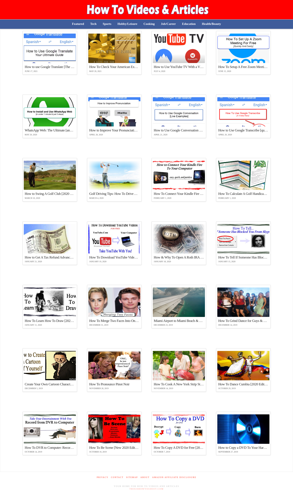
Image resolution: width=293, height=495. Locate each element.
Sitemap (132, 477)
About (144, 477)
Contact (117, 477)
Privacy (103, 477)
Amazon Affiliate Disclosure (174, 477)
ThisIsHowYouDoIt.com (146, 489)
